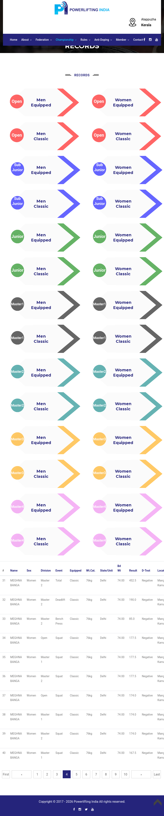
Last (157, 774)
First (6, 774)
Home (13, 39)
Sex (29, 570)
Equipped (75, 570)
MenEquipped (40, 170)
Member (121, 39)
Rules (84, 39)
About (25, 39)
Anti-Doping (101, 39)
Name (14, 570)
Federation (42, 39)
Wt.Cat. (90, 570)
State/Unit (106, 570)
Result (133, 570)
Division (46, 570)
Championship (65, 39)
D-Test (146, 570)
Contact (138, 39)
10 (125, 774)
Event (59, 570)
